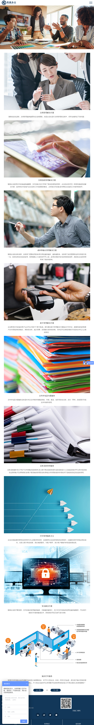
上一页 (38, 690)
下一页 (55, 690)
